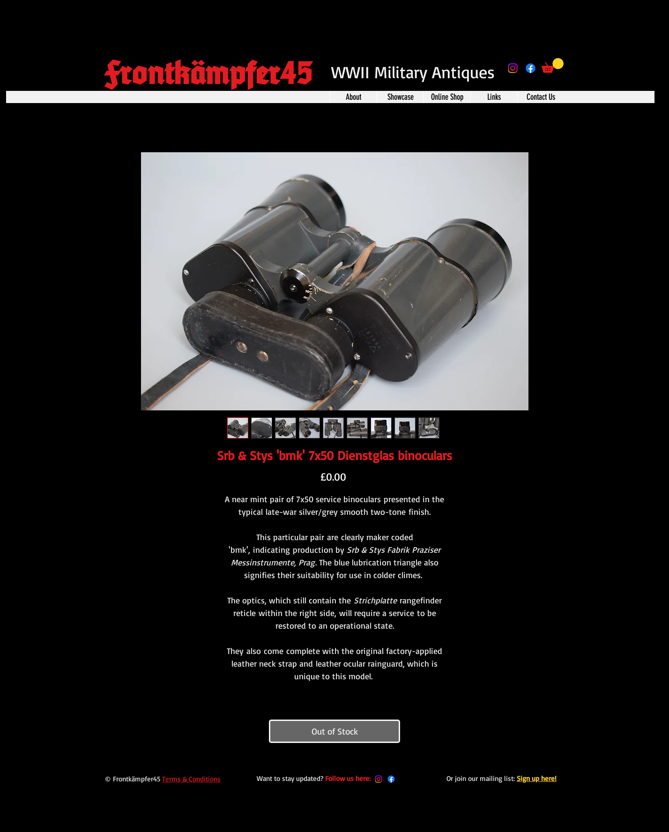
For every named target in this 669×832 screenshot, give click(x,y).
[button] (553, 65)
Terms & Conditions (191, 778)
